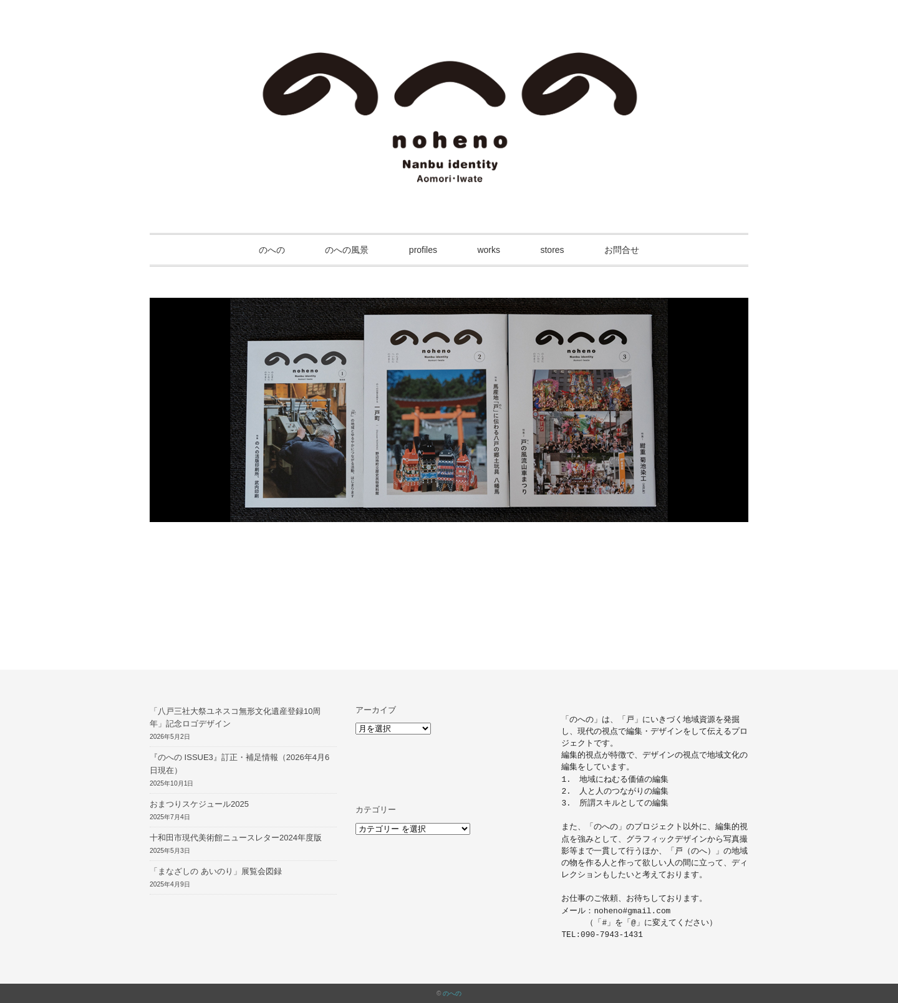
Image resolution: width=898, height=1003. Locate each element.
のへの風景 (347, 250)
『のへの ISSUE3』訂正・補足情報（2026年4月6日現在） (239, 764)
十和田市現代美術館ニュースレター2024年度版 (236, 837)
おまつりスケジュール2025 (199, 804)
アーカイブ (375, 710)
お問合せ (621, 250)
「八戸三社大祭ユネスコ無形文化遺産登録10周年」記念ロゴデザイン (235, 717)
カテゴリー (375, 809)
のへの (272, 250)
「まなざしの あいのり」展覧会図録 (216, 871)
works (488, 250)
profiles (423, 250)
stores (552, 250)
